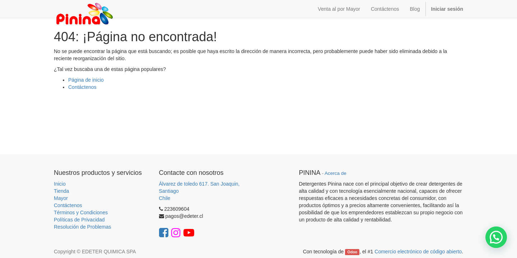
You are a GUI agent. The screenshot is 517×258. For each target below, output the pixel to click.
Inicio (60, 184)
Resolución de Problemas (82, 227)
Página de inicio (86, 80)
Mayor (61, 198)
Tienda (61, 191)
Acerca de (335, 173)
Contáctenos (82, 87)
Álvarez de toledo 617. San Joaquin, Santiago (199, 187)
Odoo (352, 252)
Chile (165, 198)
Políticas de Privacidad (79, 220)
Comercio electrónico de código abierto (418, 251)
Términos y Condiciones (81, 212)
